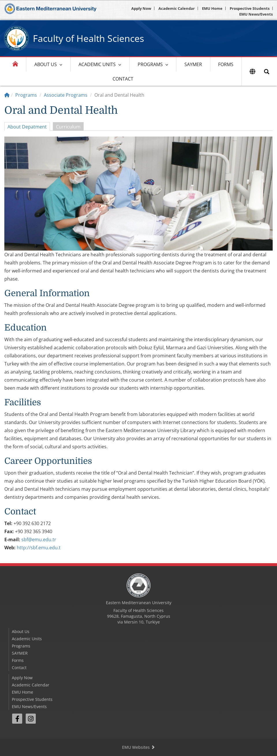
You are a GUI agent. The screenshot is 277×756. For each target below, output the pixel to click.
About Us (45, 64)
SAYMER (193, 64)
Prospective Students (249, 8)
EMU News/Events (256, 14)
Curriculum (68, 127)
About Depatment (27, 127)
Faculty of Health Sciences (88, 38)
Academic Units (97, 64)
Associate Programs (65, 95)
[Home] (7, 95)
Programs (150, 64)
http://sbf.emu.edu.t (39, 547)
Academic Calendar (176, 8)
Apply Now (141, 8)
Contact (123, 79)
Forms (225, 64)
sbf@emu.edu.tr (38, 539)
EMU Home (212, 8)
